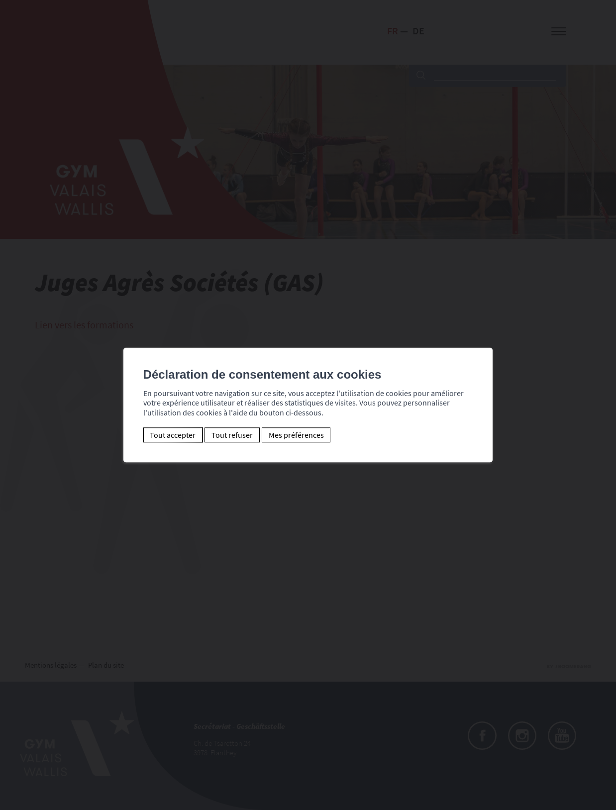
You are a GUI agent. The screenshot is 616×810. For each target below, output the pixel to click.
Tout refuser (232, 435)
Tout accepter (173, 435)
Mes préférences (296, 435)
